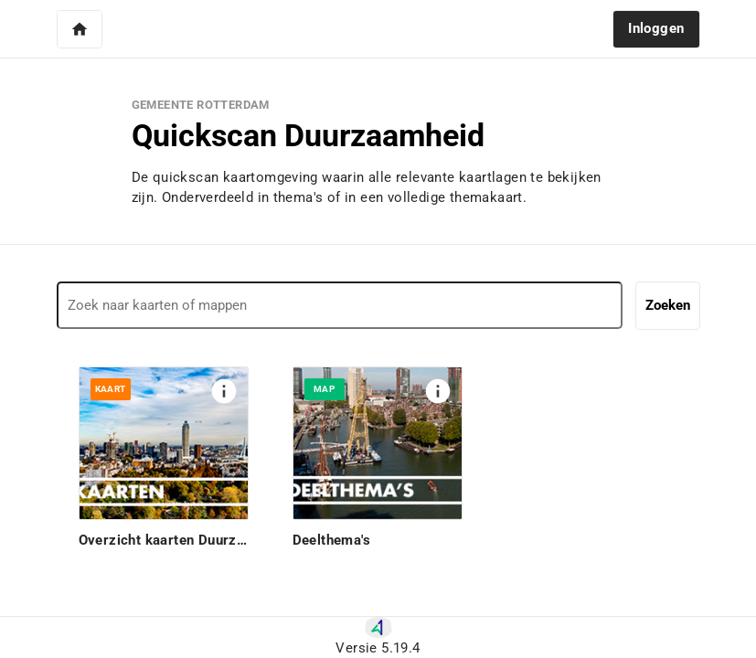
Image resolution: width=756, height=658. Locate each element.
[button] (79, 29)
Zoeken (667, 305)
